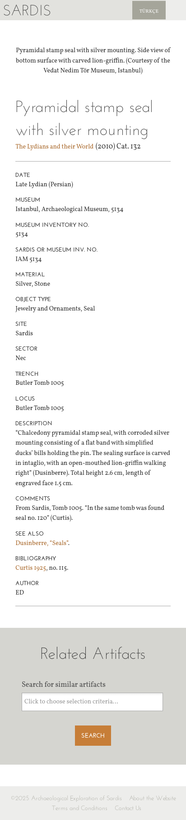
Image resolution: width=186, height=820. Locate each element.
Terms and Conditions (79, 808)
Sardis (27, 10)
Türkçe (149, 11)
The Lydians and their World (54, 147)
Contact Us (128, 808)
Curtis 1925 (30, 568)
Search (93, 735)
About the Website (152, 798)
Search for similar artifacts (64, 685)
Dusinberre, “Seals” (41, 543)
